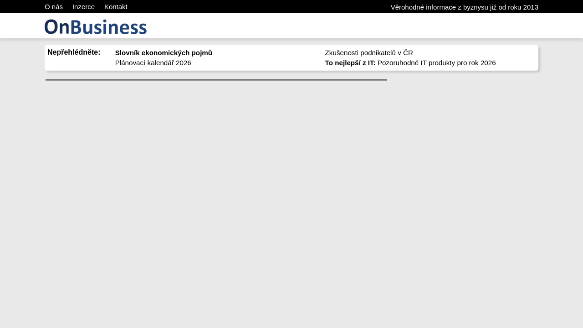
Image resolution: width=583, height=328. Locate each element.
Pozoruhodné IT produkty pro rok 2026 (410, 63)
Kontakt (116, 6)
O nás (54, 6)
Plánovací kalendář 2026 (153, 63)
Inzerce (83, 6)
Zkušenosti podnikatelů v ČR (369, 52)
